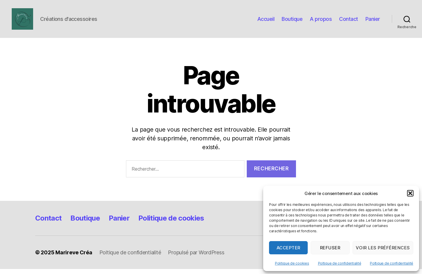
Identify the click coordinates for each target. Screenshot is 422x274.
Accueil (266, 21)
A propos (321, 21)
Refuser (330, 248)
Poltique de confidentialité (339, 263)
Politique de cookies (292, 263)
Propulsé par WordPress (196, 257)
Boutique (292, 21)
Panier (372, 21)
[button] (410, 193)
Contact (348, 21)
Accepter (288, 248)
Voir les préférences (383, 248)
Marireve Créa (73, 257)
